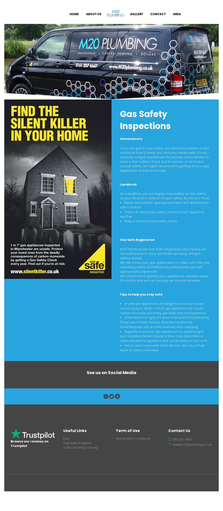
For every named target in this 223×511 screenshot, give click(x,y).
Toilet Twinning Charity (80, 447)
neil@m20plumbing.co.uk (189, 444)
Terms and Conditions (133, 438)
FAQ (66, 438)
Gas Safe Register (77, 443)
